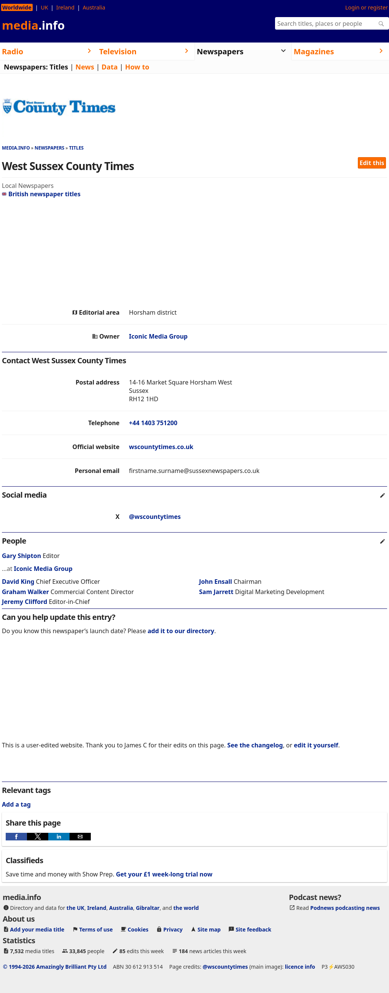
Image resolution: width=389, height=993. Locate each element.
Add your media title (37, 929)
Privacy (173, 929)
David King (18, 581)
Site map (209, 929)
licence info (300, 966)
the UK (75, 907)
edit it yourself (316, 745)
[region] (194, 253)
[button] (16, 836)
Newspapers (50, 148)
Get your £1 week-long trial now (164, 874)
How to (137, 66)
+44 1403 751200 (153, 423)
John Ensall (215, 581)
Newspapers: (26, 66)
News (85, 66)
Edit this (372, 163)
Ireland (65, 7)
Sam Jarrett (216, 592)
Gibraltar (148, 907)
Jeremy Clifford (24, 601)
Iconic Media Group (158, 336)
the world (186, 907)
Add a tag (16, 804)
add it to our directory (180, 631)
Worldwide (17, 7)
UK (44, 7)
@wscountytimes (155, 516)
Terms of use (96, 929)
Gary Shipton (21, 556)
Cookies (138, 929)
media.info (16, 148)
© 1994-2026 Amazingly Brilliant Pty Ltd (55, 966)
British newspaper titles (41, 194)
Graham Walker (25, 592)
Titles (59, 66)
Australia (94, 7)
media (33, 25)
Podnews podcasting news (345, 907)
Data (109, 66)
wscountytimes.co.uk (161, 447)
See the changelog (255, 745)
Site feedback (253, 929)
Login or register (366, 7)
